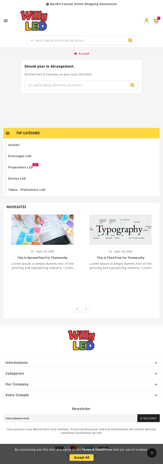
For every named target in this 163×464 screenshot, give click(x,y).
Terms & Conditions (97, 449)
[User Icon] (146, 20)
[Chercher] (76, 40)
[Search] (130, 40)
